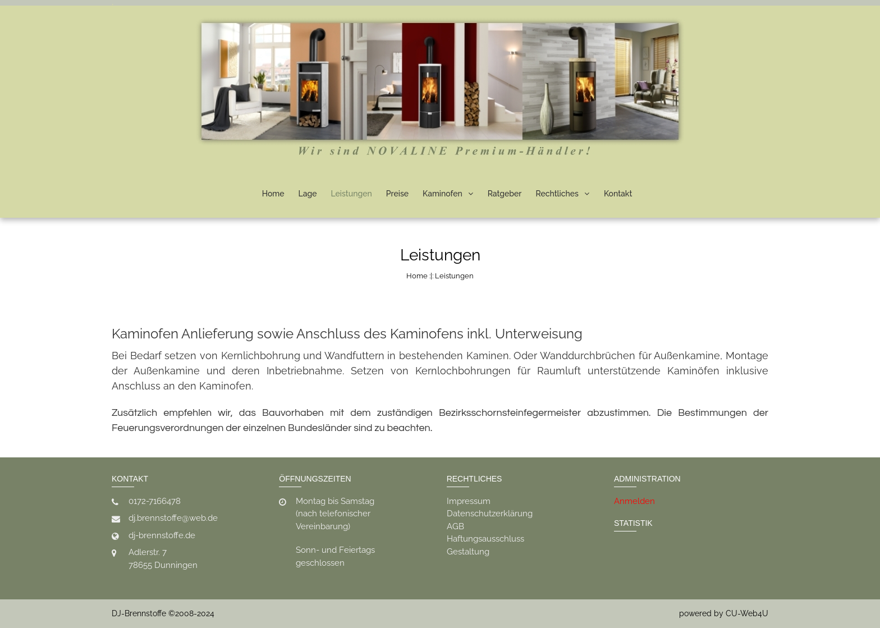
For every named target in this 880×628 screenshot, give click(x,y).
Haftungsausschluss (485, 539)
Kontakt (618, 193)
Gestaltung (468, 552)
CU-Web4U (747, 613)
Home (273, 193)
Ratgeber (505, 193)
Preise (397, 193)
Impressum (469, 501)
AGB (455, 526)
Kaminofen (442, 193)
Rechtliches (556, 193)
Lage (308, 193)
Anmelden (634, 501)
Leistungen (351, 193)
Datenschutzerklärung (490, 513)
